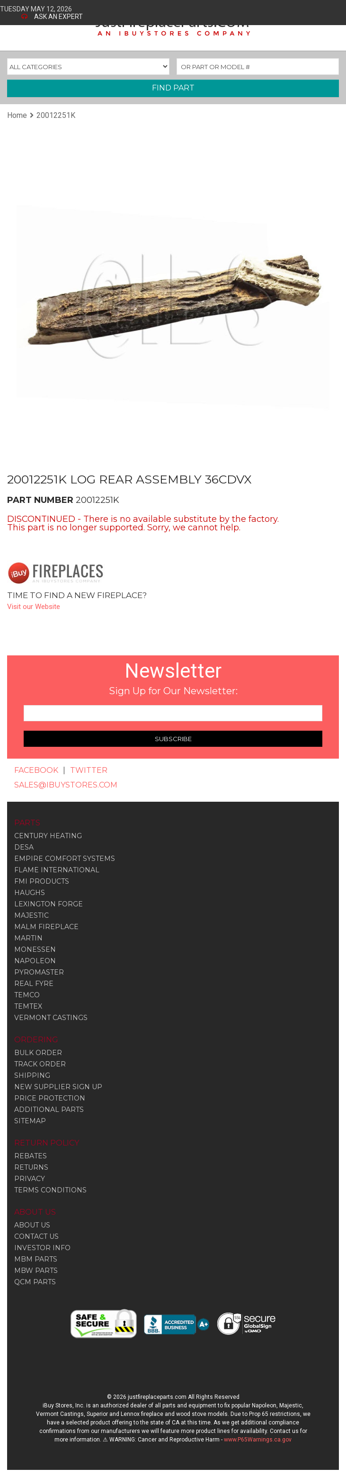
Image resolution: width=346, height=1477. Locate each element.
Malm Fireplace (46, 926)
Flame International (56, 870)
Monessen (35, 949)
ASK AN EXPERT (58, 16)
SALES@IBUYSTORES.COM (65, 784)
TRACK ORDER (40, 1064)
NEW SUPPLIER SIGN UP (58, 1087)
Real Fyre (33, 983)
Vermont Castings (51, 1017)
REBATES (30, 1156)
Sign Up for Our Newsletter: (173, 691)
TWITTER (88, 770)
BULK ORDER (38, 1052)
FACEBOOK (36, 770)
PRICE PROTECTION (49, 1098)
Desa (24, 847)
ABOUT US (32, 1225)
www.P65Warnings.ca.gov (258, 1439)
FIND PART (173, 87)
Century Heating (48, 836)
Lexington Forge (48, 904)
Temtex (28, 1006)
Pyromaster (39, 972)
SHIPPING (32, 1075)
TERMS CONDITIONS (50, 1190)
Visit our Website (33, 606)
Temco (27, 995)
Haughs (29, 892)
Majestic (31, 915)
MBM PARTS (35, 1259)
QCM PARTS (35, 1282)
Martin (28, 938)
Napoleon (35, 961)
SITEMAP (30, 1121)
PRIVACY (29, 1178)
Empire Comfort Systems (64, 858)
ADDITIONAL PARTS (49, 1109)
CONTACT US (36, 1236)
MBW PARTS (36, 1270)
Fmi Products (41, 881)
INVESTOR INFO (42, 1248)
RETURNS (31, 1167)
